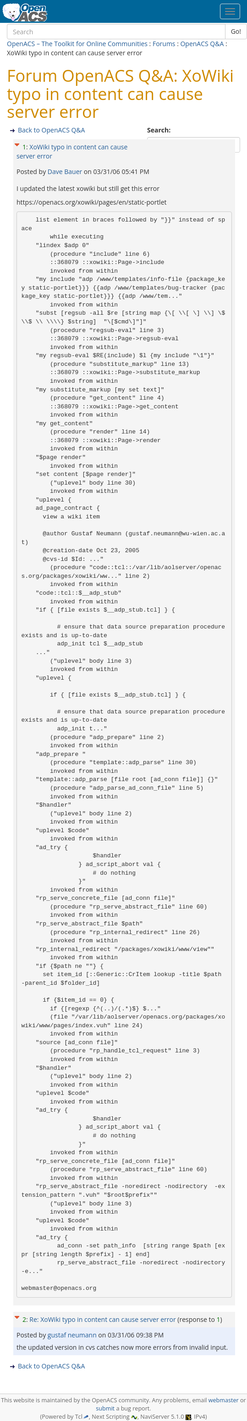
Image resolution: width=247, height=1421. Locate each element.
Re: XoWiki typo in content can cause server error (102, 1319)
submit (105, 1408)
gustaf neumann (73, 1335)
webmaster (224, 1400)
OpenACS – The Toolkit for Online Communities (77, 43)
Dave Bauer (66, 171)
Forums (164, 43)
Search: (159, 130)
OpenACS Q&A (202, 43)
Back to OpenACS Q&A (51, 130)
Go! (236, 31)
